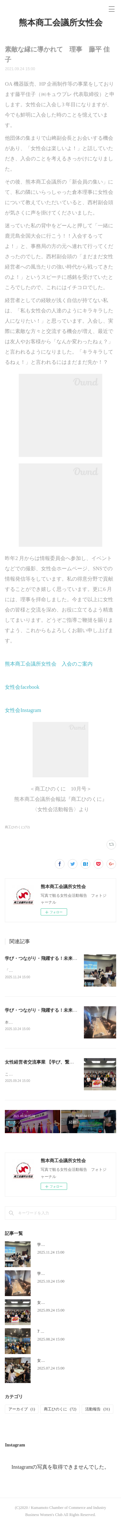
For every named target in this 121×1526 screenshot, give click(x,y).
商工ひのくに (60, 1410)
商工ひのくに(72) (17, 827)
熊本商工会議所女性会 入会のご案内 (49, 664)
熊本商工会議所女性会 (61, 22)
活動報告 (97, 1410)
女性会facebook (22, 687)
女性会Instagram (23, 710)
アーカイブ (21, 1410)
